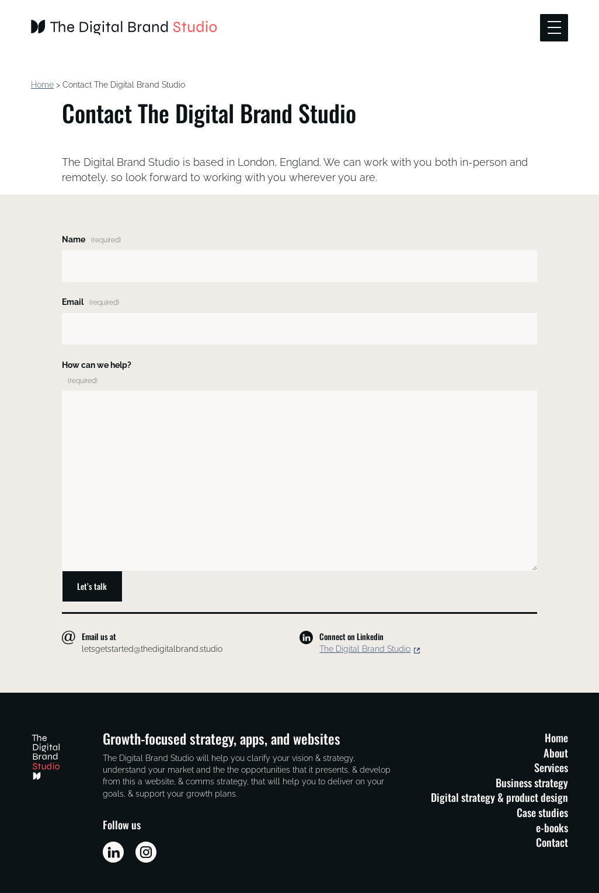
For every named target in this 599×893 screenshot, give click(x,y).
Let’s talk (92, 586)
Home (42, 84)
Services (551, 767)
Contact (552, 842)
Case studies (542, 812)
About (556, 752)
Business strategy (532, 782)
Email (90, 302)
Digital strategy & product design (499, 797)
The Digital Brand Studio (364, 649)
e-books (552, 827)
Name (91, 239)
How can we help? (96, 372)
